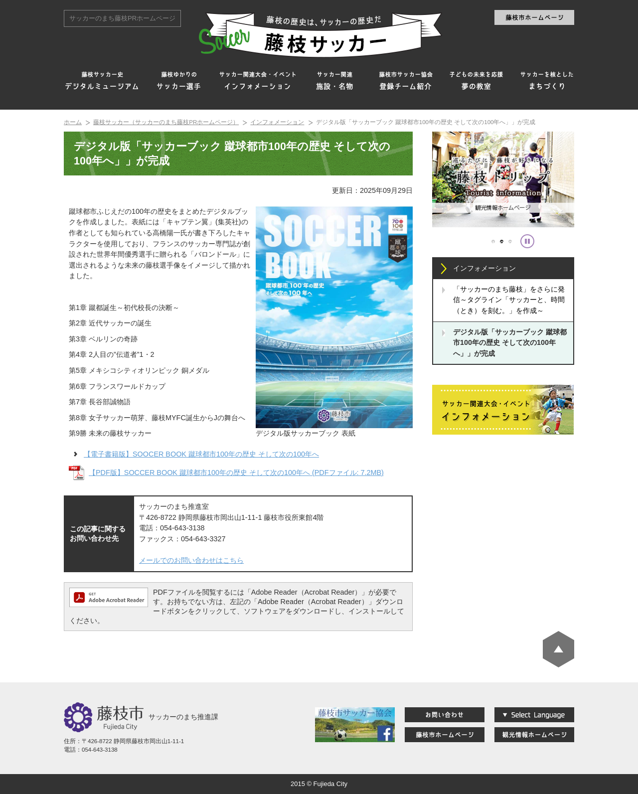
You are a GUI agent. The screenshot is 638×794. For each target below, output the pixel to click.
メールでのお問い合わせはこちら (191, 560)
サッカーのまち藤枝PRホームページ (122, 18)
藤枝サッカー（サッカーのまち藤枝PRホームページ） (166, 122)
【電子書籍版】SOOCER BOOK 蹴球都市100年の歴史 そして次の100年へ (201, 454)
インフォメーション (277, 122)
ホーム (73, 122)
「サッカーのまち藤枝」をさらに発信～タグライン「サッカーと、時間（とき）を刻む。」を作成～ (509, 300)
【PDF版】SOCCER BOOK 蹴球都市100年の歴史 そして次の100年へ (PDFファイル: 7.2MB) (236, 472)
